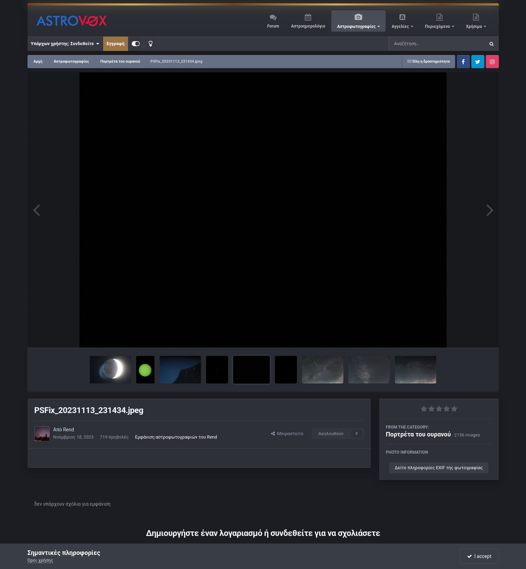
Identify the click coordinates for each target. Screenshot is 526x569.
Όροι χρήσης (40, 560)
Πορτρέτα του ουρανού (418, 434)
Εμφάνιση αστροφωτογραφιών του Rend (176, 437)
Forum (273, 26)
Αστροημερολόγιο (308, 26)
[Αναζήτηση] (423, 43)
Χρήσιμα (474, 26)
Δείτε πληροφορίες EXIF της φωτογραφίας (439, 467)
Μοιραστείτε (287, 433)
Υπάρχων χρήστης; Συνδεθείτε (65, 43)
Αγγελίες (400, 26)
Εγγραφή (116, 43)
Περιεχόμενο (438, 26)
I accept (479, 556)
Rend (68, 429)
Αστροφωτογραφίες (357, 26)
